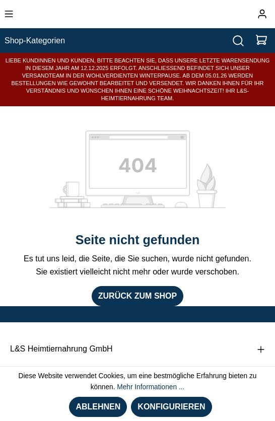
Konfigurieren (171, 406)
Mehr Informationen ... (150, 387)
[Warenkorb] (261, 40)
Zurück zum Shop (137, 296)
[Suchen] (238, 40)
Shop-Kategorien (35, 40)
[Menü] (9, 14)
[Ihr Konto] (262, 14)
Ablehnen (98, 406)
